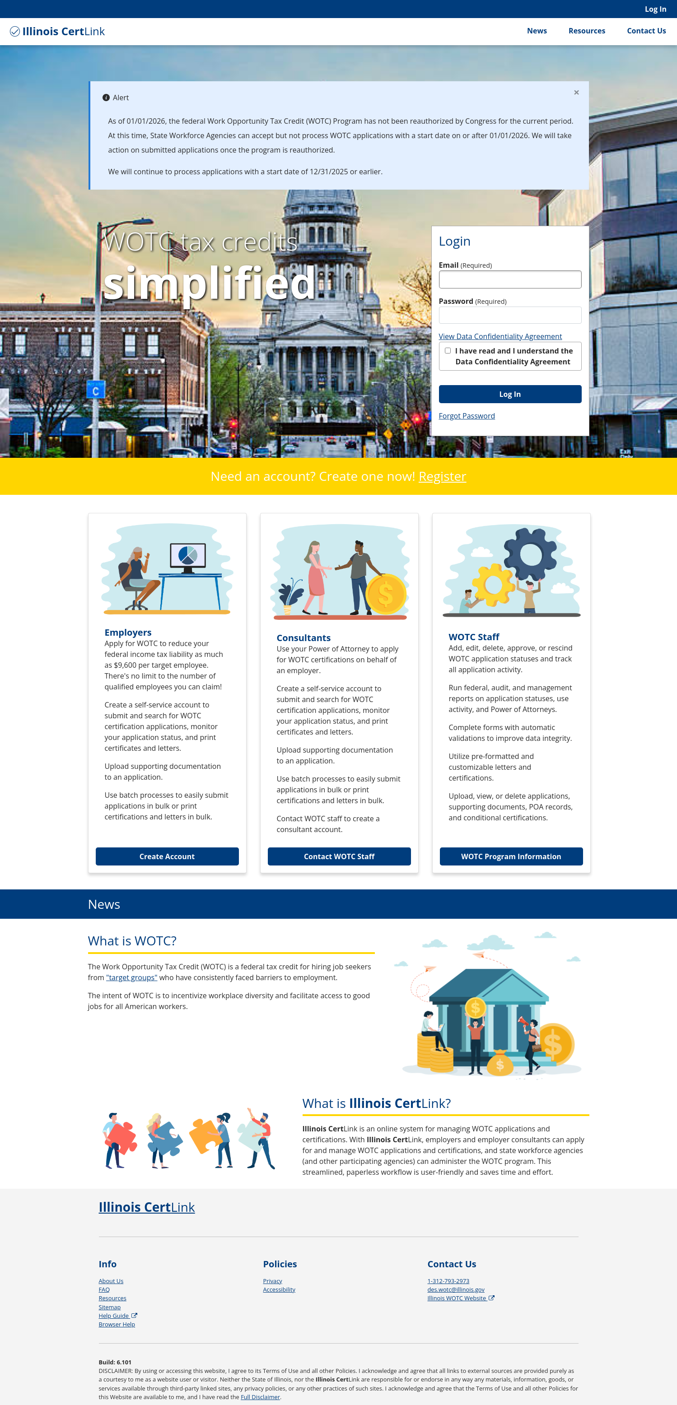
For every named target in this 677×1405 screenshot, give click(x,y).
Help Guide (119, 1316)
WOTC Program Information (511, 856)
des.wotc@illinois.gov (456, 1289)
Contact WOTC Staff (339, 856)
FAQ (104, 1289)
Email (465, 265)
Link (56, 30)
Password (473, 301)
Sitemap (110, 1307)
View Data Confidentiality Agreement (500, 336)
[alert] (339, 135)
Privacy (272, 1281)
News (537, 31)
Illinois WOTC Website (462, 1298)
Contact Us (646, 31)
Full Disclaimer (260, 1397)
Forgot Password (467, 416)
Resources (587, 31)
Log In (656, 9)
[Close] (577, 92)
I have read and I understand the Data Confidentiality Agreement (509, 356)
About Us (111, 1281)
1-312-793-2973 (449, 1281)
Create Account (167, 856)
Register (443, 475)
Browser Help (117, 1324)
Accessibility (279, 1289)
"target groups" (132, 977)
